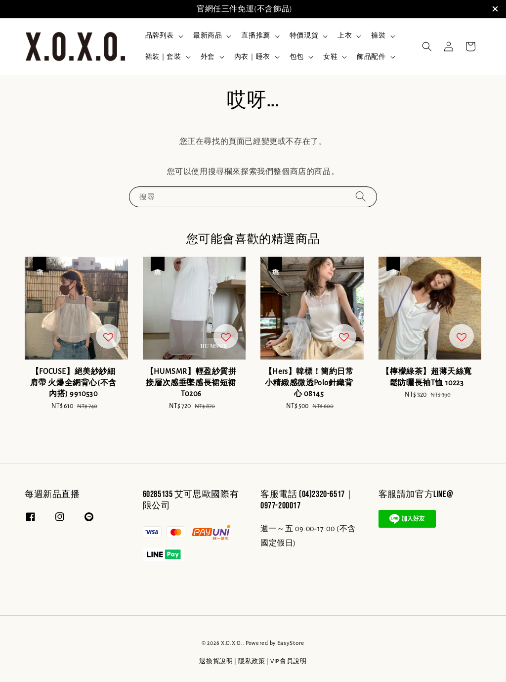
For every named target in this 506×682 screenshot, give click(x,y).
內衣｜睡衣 (252, 56)
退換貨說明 (216, 661)
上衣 (344, 35)
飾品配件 (371, 56)
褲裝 (378, 35)
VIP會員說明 (288, 661)
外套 (208, 56)
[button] (427, 46)
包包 (297, 56)
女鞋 (330, 56)
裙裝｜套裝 (163, 56)
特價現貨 (304, 35)
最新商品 (207, 35)
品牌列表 (159, 35)
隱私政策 (251, 661)
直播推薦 (255, 35)
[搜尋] (361, 196)
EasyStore (290, 643)
